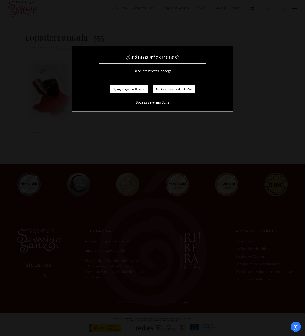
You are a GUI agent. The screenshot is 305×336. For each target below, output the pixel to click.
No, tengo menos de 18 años (174, 89)
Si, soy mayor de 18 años (128, 89)
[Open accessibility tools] (296, 327)
